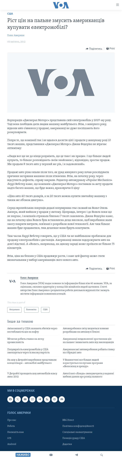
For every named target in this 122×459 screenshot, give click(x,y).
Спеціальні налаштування (77, 432)
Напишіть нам (15, 432)
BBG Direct (68, 420)
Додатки (67, 444)
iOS (9, 438)
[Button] (94, 49)
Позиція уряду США (73, 438)
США (10, 13)
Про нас (11, 420)
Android (11, 444)
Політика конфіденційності (78, 426)
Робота (11, 426)
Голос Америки (15, 35)
